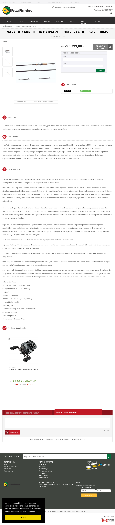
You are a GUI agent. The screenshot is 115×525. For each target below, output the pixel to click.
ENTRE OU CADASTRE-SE (56, 2)
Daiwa (4, 41)
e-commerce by (109, 516)
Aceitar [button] (23, 517)
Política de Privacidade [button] (25, 512)
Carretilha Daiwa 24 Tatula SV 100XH (23, 369)
